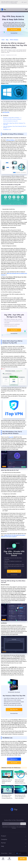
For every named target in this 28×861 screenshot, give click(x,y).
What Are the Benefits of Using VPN (10, 121)
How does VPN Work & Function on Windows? (12, 119)
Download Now (14, 33)
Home (3, 39)
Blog (7, 39)
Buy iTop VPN (14, 29)
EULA (10, 853)
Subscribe (23, 823)
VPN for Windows (14, 39)
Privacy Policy (4, 853)
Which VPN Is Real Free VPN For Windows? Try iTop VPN (14, 124)
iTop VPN (11, 437)
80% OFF (22, 858)
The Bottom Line (7, 129)
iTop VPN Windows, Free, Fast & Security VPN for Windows (14, 127)
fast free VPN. (5, 112)
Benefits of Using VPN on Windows (12, 117)
